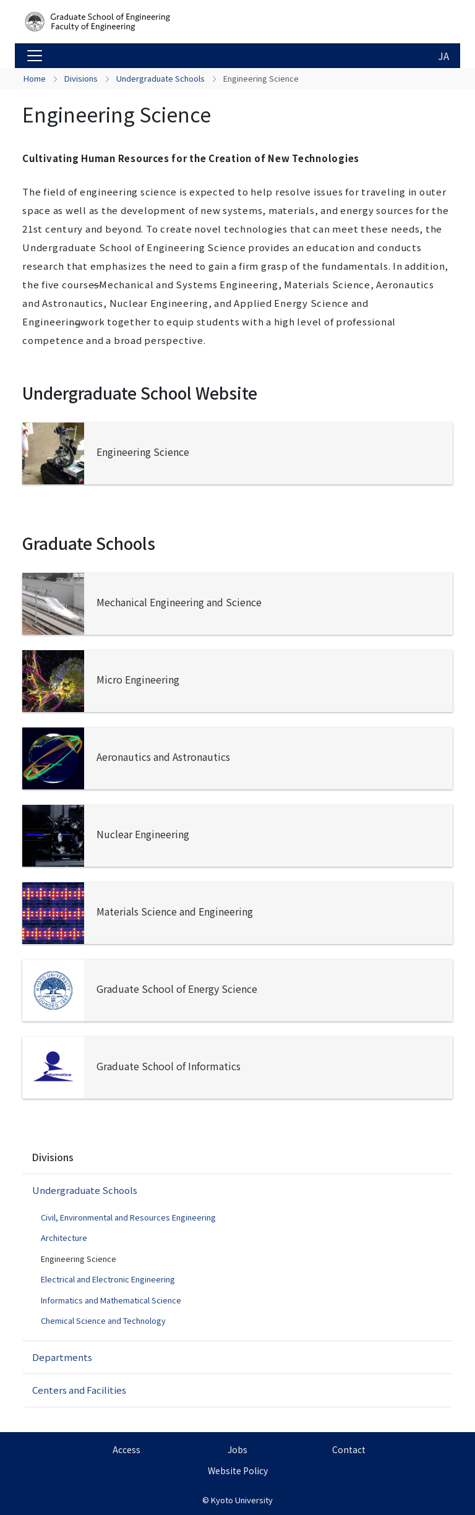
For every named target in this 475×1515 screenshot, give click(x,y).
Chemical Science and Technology (103, 1320)
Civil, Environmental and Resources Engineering (128, 1217)
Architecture (64, 1237)
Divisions (81, 78)
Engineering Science (78, 1258)
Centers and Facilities (79, 1389)
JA (443, 56)
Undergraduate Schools (160, 78)
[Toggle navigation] (34, 55)
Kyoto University (242, 1500)
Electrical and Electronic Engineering (108, 1279)
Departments (62, 1356)
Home (35, 78)
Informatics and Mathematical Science (111, 1300)
